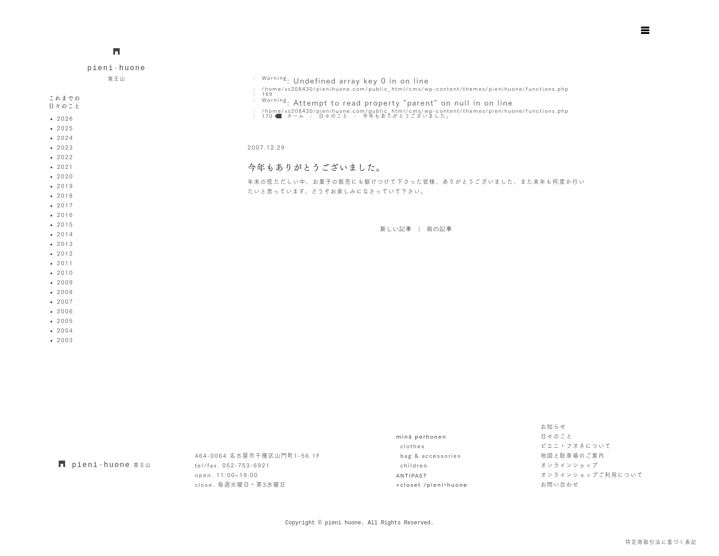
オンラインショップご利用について (592, 475)
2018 (65, 195)
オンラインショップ (569, 465)
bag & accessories (430, 455)
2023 (65, 147)
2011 (65, 263)
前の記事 (440, 229)
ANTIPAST (411, 475)
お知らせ (553, 426)
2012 (65, 253)
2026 (65, 118)
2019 (65, 186)
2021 (65, 166)
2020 (65, 176)
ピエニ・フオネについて (576, 446)
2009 (65, 282)
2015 (65, 224)
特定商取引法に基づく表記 (661, 542)
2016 (65, 214)
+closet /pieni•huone (432, 484)
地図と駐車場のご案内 (573, 455)
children (414, 465)
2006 (65, 311)
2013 (65, 243)
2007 (65, 301)
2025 (65, 128)
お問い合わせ (560, 484)
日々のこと (557, 436)
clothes (412, 446)
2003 (65, 340)
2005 (65, 320)
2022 (65, 157)
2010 (65, 272)
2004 (65, 330)
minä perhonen (421, 436)
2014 (65, 234)
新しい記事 (396, 229)
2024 (65, 137)
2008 (65, 292)
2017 (65, 205)
